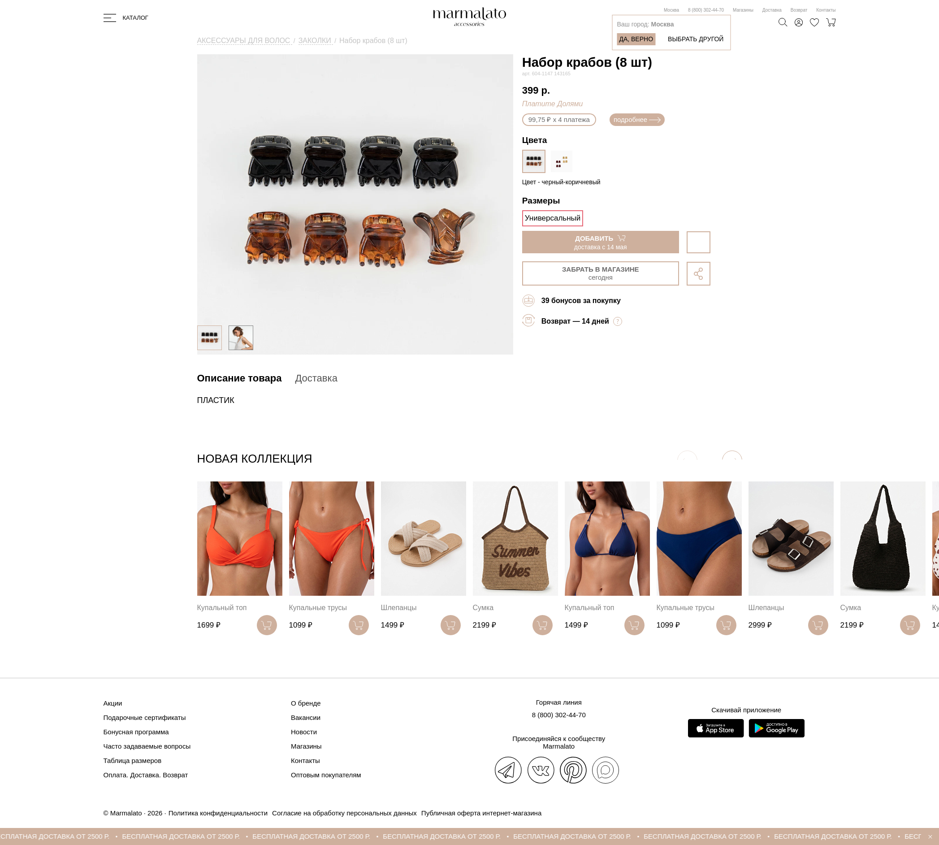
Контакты (825, 10)
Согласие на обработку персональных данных (344, 813)
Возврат (799, 10)
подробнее (637, 119)
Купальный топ (222, 607)
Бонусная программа (136, 732)
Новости (304, 732)
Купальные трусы (318, 607)
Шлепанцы (399, 607)
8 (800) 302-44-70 (706, 10)
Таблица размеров (133, 760)
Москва (671, 10)
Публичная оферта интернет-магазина (481, 813)
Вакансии (305, 717)
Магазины (743, 10)
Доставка (772, 10)
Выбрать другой (695, 39)
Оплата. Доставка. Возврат (146, 775)
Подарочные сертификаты (145, 717)
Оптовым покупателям (326, 775)
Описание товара (239, 378)
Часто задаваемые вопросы (147, 746)
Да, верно (636, 39)
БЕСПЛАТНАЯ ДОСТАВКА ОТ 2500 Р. (63, 836)
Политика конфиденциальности (218, 813)
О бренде (306, 703)
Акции (113, 703)
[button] (732, 461)
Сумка (483, 607)
